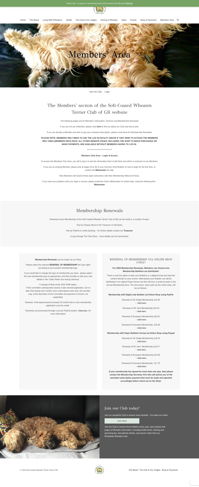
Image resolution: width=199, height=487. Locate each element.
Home (23, 20)
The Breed (34, 20)
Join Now (122, 421)
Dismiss (129, 3)
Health (69, 20)
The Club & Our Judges (86, 20)
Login (107, 92)
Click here (84, 314)
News (124, 20)
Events (133, 20)
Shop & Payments (148, 20)
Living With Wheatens (52, 20)
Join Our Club (95, 92)
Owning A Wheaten (109, 20)
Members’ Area (167, 20)
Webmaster (101, 170)
